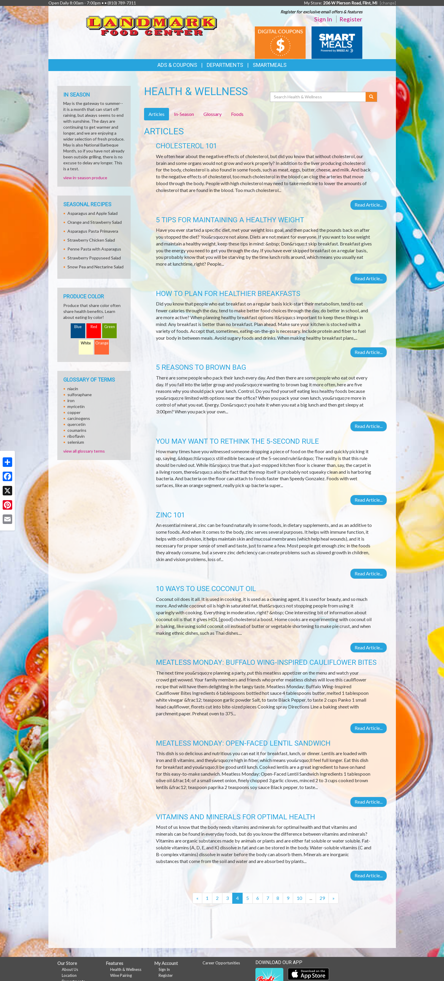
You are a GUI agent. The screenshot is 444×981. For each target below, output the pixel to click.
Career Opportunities (221, 962)
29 (322, 898)
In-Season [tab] (184, 114)
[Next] (333, 898)
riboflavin (76, 436)
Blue (78, 327)
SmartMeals (270, 65)
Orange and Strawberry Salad (94, 222)
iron (71, 400)
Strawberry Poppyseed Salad (94, 257)
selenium (75, 442)
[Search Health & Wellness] (318, 97)
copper (73, 412)
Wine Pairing (121, 975)
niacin (72, 388)
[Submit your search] (371, 97)
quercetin (76, 424)
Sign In (323, 19)
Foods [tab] (237, 114)
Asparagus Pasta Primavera (92, 231)
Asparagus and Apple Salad (92, 213)
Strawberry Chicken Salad (91, 240)
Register (350, 19)
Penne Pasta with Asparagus (94, 248)
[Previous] (197, 898)
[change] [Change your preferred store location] (388, 2)
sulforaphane (79, 394)
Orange (101, 343)
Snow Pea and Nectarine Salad (95, 266)
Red (94, 327)
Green (109, 327)
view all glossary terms (84, 451)
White (86, 343)
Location (69, 975)
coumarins (76, 430)
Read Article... (369, 204)
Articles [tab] (156, 114)
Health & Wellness (125, 969)
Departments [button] (225, 65)
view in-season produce (85, 177)
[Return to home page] (152, 23)
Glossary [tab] (212, 114)
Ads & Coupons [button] (177, 65)
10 (299, 898)
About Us (70, 969)
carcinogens (78, 418)
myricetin (76, 406)
